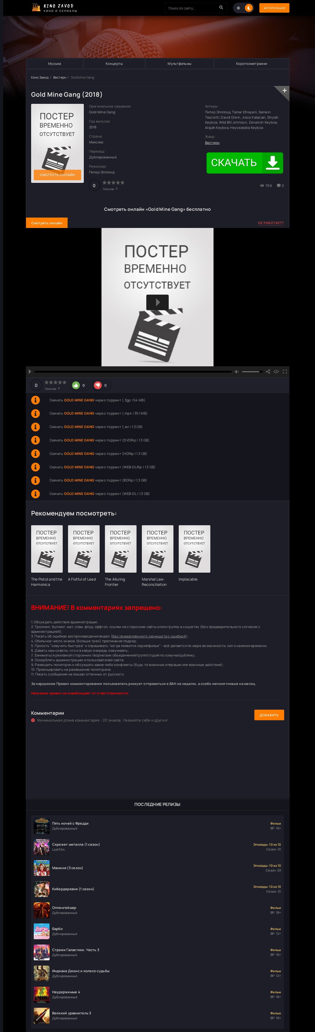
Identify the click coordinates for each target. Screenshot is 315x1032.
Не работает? (271, 223)
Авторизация (271, 8)
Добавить (269, 715)
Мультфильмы (179, 63)
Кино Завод (40, 77)
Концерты (114, 63)
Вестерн (59, 77)
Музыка (54, 63)
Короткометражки (251, 63)
